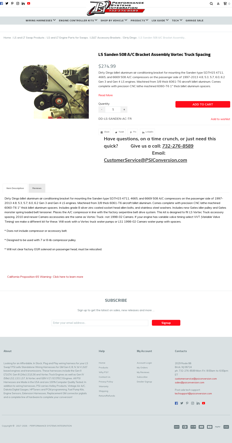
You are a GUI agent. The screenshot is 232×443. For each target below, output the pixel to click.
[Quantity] (113, 109)
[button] (211, 3)
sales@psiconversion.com (189, 382)
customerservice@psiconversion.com (196, 378)
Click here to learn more (68, 276)
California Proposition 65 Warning (29, 276)
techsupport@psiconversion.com (193, 393)
